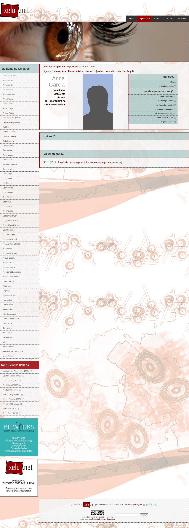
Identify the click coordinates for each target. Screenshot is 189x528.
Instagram (138, 504)
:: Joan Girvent (7, 192)
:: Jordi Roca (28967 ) (11, 385)
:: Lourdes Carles (8, 230)
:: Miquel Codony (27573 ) (13, 399)
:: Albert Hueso (7, 90)
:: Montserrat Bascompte (11, 272)
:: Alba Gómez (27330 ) (12, 404)
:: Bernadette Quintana (11, 122)
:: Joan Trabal (7, 197)
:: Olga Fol (6, 291)
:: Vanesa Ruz (7, 337)
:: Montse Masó (8, 263)
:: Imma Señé (7, 178)
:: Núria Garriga (8, 281)
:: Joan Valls (6, 202)
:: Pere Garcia (7, 305)
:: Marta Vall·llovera (9, 253)
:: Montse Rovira (8, 267)
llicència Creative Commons (103, 519)
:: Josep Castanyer (9, 216)
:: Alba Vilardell (7, 85)
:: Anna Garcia (7, 104)
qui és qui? (74, 66)
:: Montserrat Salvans (10, 277)
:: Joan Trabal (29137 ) (11, 380)
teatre (100, 71)
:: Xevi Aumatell (8, 347)
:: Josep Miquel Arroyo (10, 225)
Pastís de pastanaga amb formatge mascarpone (84, 162)
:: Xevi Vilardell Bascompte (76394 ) (17, 371)
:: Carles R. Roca (8, 132)
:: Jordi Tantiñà (7, 211)
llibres (71, 71)
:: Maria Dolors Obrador (11, 244)
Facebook (129, 504)
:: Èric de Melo (7, 150)
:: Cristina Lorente (9, 136)
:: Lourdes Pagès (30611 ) (13, 376)
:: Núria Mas (6, 286)
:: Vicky (4, 342)
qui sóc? (169, 76)
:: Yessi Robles (7, 356)
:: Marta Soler (7, 249)
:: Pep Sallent (7, 300)
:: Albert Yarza (7, 99)
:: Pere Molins (7, 309)
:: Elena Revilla (8, 146)
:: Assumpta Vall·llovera (11, 118)
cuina (57, 71)
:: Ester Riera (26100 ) (11, 413)
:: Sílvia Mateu (7, 323)
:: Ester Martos (7, 155)
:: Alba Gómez (7, 80)
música (79, 71)
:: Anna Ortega (7, 108)
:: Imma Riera (7, 174)
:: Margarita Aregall (9, 239)
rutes (118, 71)
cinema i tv (90, 71)
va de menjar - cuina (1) (159, 91)
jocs (64, 71)
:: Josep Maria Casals (10, 221)
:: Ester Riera (7, 160)
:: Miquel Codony (8, 258)
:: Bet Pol (5, 127)
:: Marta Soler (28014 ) (11, 390)
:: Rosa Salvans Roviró (11, 319)
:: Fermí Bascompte (9, 164)
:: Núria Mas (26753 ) (11, 409)
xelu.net (48, 66)
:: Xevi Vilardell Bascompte (12, 351)
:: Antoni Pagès (8, 113)
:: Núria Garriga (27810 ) (12, 395)
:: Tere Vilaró (7, 328)
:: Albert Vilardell (8, 94)
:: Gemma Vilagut (8, 169)
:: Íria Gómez (7, 183)
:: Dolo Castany (8, 141)
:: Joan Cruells (7, 188)
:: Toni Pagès (7, 333)
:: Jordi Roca (7, 207)
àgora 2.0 (60, 66)
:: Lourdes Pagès (8, 235)
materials (109, 71)
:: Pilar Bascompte (9, 314)
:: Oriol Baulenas (8, 295)
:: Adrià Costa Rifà (9, 76)
